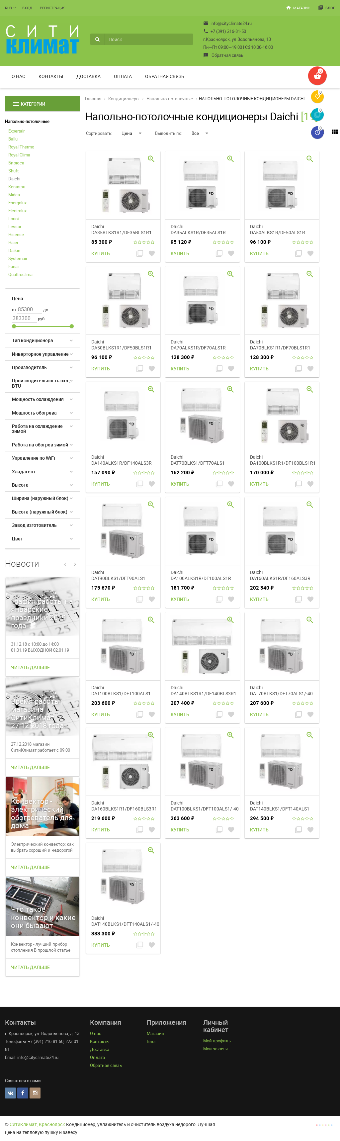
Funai (13, 266)
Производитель (29, 367)
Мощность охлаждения (38, 399)
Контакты (51, 76)
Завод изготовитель (34, 525)
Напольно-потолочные (27, 121)
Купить (100, 253)
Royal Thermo (21, 147)
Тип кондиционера (32, 340)
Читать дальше (30, 667)
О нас (18, 76)
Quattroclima (20, 274)
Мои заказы (215, 1049)
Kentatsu (16, 187)
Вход (27, 7)
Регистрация (52, 7)
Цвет (17, 538)
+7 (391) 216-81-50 (224, 31)
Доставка (88, 76)
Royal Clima (19, 155)
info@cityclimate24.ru (227, 23)
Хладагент (24, 471)
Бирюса (16, 163)
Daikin (14, 250)
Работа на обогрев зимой (40, 444)
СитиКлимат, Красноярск (37, 1124)
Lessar (14, 227)
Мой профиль (217, 1041)
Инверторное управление (40, 354)
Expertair (16, 131)
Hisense (16, 235)
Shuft (13, 171)
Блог (326, 7)
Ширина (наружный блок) (40, 498)
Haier (13, 242)
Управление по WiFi (33, 458)
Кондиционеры (123, 99)
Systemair (17, 258)
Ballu (13, 139)
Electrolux (17, 211)
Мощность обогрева (34, 413)
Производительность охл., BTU (41, 383)
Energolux (17, 203)
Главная (93, 99)
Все (200, 133)
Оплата (123, 76)
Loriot (13, 219)
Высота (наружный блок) (39, 512)
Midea (14, 195)
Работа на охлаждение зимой (37, 428)
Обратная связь (223, 55)
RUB (8, 7)
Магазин (298, 7)
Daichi (14, 179)
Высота (20, 485)
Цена (131, 133)
